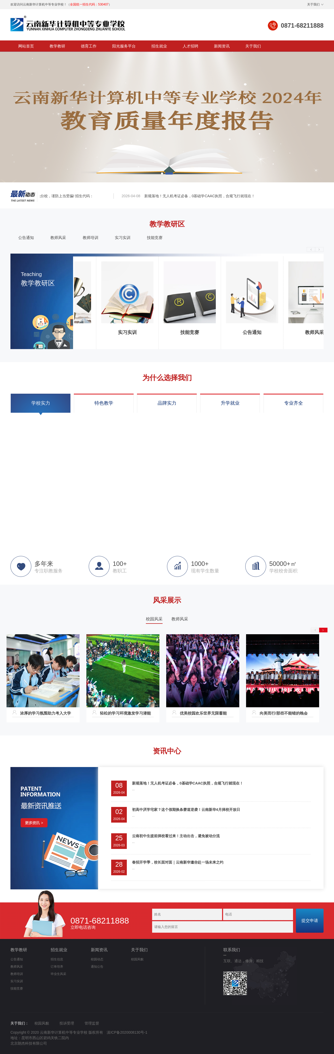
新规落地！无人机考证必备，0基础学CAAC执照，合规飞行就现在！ (201, 196)
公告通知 (26, 237)
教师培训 (90, 237)
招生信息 (57, 959)
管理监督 (92, 1023)
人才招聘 (190, 46)
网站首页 (26, 46)
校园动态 (97, 959)
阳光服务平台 (124, 46)
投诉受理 (66, 1023)
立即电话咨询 (99, 923)
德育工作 (89, 46)
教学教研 (57, 46)
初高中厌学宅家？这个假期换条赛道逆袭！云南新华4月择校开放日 (186, 809)
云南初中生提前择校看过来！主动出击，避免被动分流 (176, 836)
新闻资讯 (222, 46)
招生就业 (159, 46)
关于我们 (313, 4)
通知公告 (97, 966)
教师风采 (58, 237)
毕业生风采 (58, 974)
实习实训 (122, 237)
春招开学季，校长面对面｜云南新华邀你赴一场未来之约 (177, 862)
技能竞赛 (155, 237)
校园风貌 (137, 959)
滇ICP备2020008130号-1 (127, 1032)
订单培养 (57, 966)
